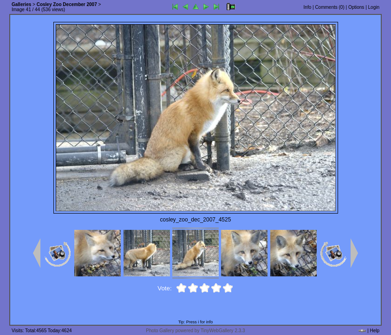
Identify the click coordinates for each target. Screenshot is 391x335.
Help (374, 330)
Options (356, 7)
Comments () (329, 7)
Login (373, 7)
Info (308, 7)
